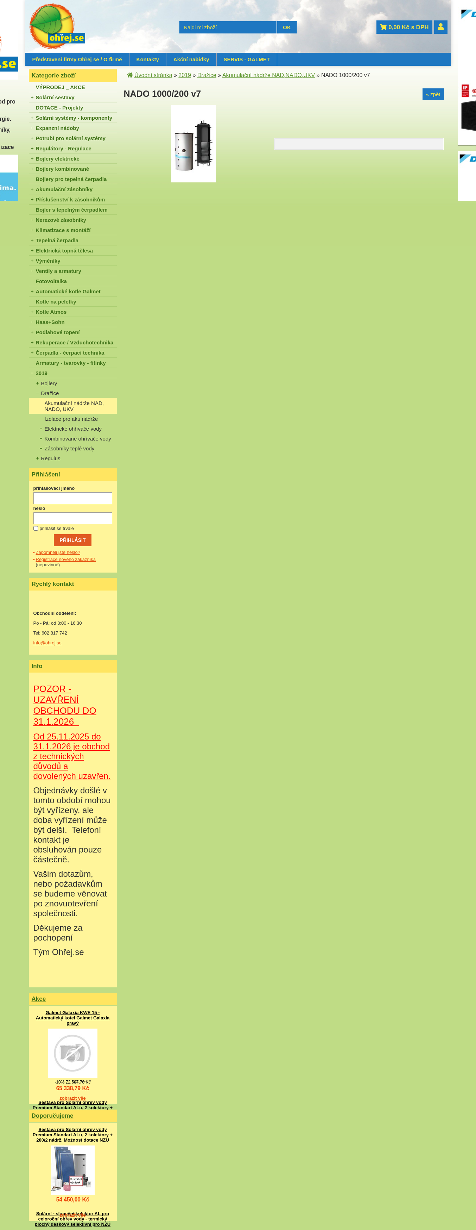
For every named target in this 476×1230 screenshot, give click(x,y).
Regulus (51, 458)
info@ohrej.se (47, 642)
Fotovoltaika (51, 281)
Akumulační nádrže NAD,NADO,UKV (268, 75)
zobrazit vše (72, 1098)
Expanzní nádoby (57, 128)
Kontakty (148, 59)
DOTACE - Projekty (59, 108)
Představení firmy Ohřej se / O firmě (77, 59)
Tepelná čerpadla (57, 240)
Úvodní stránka (153, 75)
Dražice (50, 393)
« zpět (433, 94)
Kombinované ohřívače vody (78, 439)
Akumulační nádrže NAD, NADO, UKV (74, 406)
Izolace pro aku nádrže (71, 419)
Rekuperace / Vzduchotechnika (75, 342)
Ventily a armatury (58, 271)
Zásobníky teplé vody (70, 448)
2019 (41, 373)
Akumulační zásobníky (64, 189)
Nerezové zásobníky (61, 220)
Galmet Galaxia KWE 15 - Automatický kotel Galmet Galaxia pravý (73, 1018)
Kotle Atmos (51, 312)
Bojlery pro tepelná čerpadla (71, 179)
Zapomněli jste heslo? (58, 552)
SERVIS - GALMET (247, 59)
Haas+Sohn (50, 322)
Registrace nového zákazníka (66, 559)
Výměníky (48, 261)
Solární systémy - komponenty (74, 118)
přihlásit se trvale (57, 528)
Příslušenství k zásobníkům (70, 199)
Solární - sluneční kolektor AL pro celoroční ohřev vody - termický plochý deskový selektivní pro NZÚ (72, 1219)
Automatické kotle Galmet (68, 291)
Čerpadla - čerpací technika (70, 353)
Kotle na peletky (56, 302)
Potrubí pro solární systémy (71, 138)
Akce (39, 998)
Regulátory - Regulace (63, 148)
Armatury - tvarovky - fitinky (71, 363)
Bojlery (49, 383)
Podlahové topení (58, 332)
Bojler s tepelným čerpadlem (72, 210)
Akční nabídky (191, 59)
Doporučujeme (53, 1115)
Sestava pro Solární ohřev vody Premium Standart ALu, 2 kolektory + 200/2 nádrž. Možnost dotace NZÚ (73, 1108)
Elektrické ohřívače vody (73, 429)
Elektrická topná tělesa (64, 251)
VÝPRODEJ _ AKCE (60, 87)
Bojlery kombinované (62, 169)
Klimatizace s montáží (63, 230)
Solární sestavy (55, 97)
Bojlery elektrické (58, 159)
